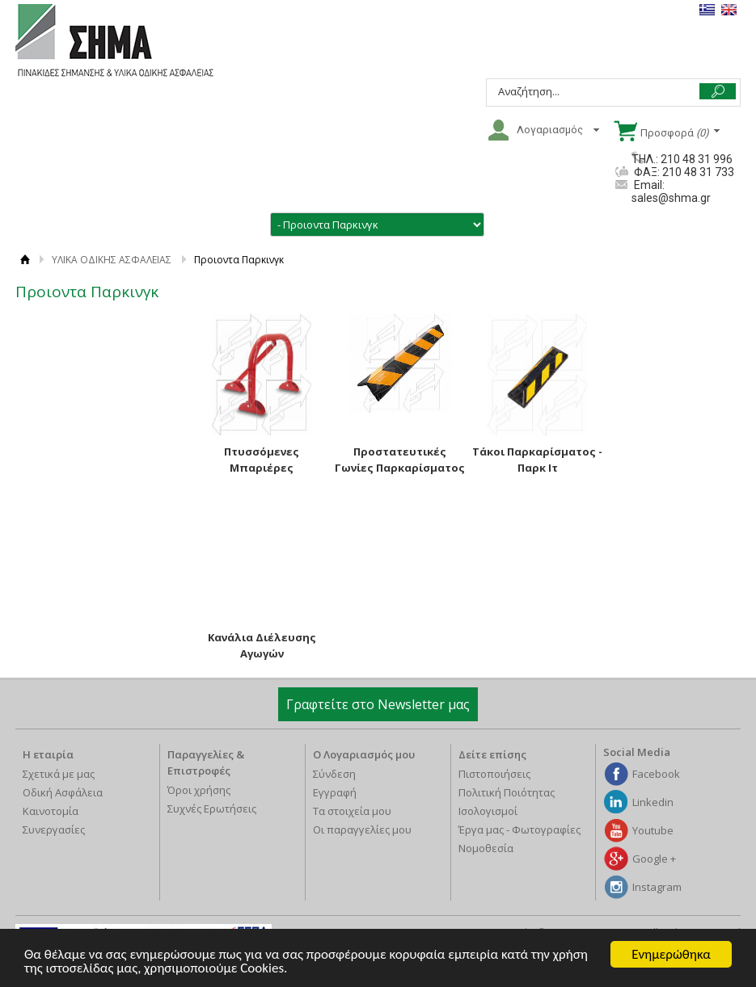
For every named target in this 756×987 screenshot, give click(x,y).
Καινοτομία (50, 811)
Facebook (656, 773)
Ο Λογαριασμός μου (364, 754)
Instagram (657, 887)
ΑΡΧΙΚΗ (25, 260)
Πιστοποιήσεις (494, 773)
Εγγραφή (335, 792)
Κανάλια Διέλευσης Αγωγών (262, 645)
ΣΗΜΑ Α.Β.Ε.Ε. (114, 41)
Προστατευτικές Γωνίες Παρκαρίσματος (400, 459)
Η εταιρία (48, 754)
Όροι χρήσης (198, 790)
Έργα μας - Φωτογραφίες (519, 829)
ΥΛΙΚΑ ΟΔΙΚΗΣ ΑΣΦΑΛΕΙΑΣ (111, 260)
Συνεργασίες (54, 829)
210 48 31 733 (697, 172)
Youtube (653, 830)
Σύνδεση (334, 773)
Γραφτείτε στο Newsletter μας (378, 704)
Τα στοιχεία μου (352, 811)
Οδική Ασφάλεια (63, 792)
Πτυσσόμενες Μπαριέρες (261, 459)
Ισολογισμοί (487, 811)
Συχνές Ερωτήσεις (211, 808)
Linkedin (653, 802)
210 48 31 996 (697, 159)
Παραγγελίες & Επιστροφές (205, 762)
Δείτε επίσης (492, 754)
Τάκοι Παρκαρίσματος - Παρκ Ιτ (537, 459)
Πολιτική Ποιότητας (506, 792)
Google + (654, 858)
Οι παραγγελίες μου (362, 829)
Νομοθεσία (485, 848)
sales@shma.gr (671, 197)
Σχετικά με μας (59, 773)
